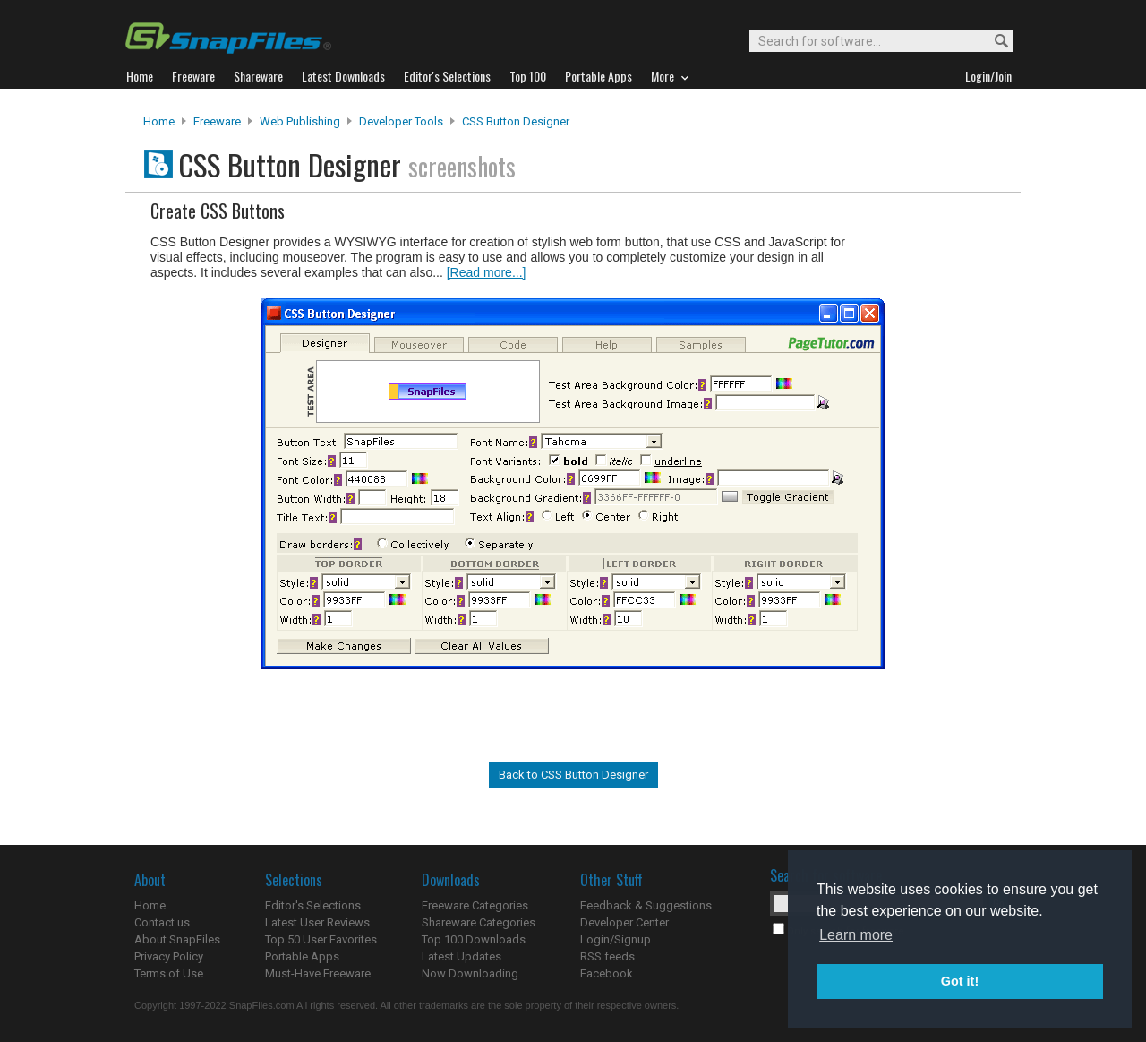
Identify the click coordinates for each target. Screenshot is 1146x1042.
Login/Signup (615, 939)
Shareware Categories (478, 922)
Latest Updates (461, 956)
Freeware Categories (475, 905)
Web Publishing (300, 121)
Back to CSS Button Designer (573, 774)
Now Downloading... (474, 973)
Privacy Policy (168, 956)
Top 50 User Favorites (321, 939)
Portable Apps (302, 956)
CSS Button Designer (515, 121)
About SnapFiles (177, 939)
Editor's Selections (313, 905)
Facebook (606, 973)
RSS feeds (607, 956)
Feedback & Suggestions (646, 905)
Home (159, 121)
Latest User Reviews (317, 922)
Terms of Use (168, 973)
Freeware (217, 121)
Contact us (162, 922)
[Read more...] (486, 272)
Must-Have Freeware (318, 973)
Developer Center (624, 922)
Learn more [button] (856, 935)
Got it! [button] (960, 981)
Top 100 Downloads (474, 939)
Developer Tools (401, 121)
